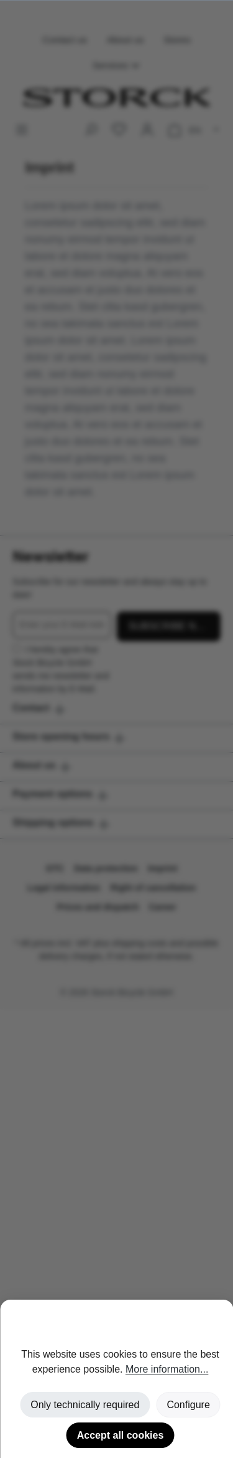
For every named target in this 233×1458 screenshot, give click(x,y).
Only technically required (84, 1404)
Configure (188, 1404)
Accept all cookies (120, 1435)
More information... (167, 1369)
